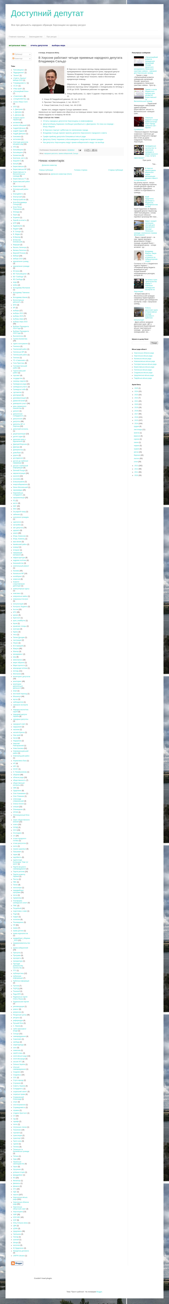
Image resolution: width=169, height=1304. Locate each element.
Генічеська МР (18, 352)
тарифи (16, 1121)
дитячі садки (18, 437)
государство (17, 378)
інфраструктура (19, 558)
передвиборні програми (18, 891)
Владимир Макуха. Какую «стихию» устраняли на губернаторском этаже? (151, 256)
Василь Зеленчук (19, 247)
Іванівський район (20, 544)
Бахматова (17, 155)
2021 (137, 401)
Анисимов (17, 137)
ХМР (15, 1214)
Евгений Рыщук (19, 470)
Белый (15, 164)
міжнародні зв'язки (20, 668)
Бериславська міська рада (144, 367)
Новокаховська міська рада (144, 361)
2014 (137, 423)
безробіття (17, 161)
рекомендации (18, 1006)
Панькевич (17, 852)
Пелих (15, 885)
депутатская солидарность (18, 415)
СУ (14, 1116)
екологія (16, 476)
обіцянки (16, 775)
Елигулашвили (18, 482)
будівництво (17, 226)
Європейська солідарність (18, 494)
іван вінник (17, 542)
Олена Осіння (18, 804)
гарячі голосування (20, 344)
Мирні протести (19, 665)
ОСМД (15, 827)
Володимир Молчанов (21, 288)
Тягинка (16, 1147)
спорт (15, 1102)
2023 (137, 395)
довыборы (17, 453)
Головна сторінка (80, 170)
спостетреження (19, 1105)
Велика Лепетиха (19, 250)
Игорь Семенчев (19, 536)
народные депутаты (51, 153)
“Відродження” (18, 73)
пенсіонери (17, 888)
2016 (137, 417)
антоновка (17, 139)
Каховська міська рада (142, 359)
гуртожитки (17, 392)
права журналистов (20, 933)
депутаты (16, 421)
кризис (15, 615)
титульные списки (20, 1127)
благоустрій (17, 197)
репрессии (17, 1012)
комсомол (17, 593)
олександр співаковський (18, 800)
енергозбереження (20, 484)
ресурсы (16, 1018)
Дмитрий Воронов (20, 444)
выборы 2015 (18, 316)
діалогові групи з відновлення (19, 440)
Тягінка (15, 1156)
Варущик (16, 245)
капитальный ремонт (21, 566)
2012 (137, 469)
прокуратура (18, 961)
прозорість (17, 958)
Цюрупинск (17, 1231)
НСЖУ (15, 769)
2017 (137, 414)
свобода (16, 1042)
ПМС (15, 906)
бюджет (16, 229)
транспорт (17, 1138)
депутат (16, 411)
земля (15, 533)
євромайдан (17, 490)
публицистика (18, 973)
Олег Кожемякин (19, 793)
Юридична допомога (21, 1251)
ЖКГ (14, 506)
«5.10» (15, 86)
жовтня (137, 433)
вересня (137, 436)
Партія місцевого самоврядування (19, 868)
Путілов (16, 986)
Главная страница (17, 37)
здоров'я (16, 530)
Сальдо (75, 153)
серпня (137, 439)
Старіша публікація (115, 170)
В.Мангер (16, 237)
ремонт (16, 1009)
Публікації (17, 54)
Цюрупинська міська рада (144, 375)
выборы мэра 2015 (20, 322)
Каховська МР (18, 573)
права (15, 928)
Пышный (16, 991)
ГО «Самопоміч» (19, 360)
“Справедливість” (19, 83)
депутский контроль (20, 429)
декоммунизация (19, 398)
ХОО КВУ (16, 1217)
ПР (14, 925)
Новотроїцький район (21, 756)
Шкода (15, 1242)
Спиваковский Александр (18, 1098)
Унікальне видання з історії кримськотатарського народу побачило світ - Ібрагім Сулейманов (146, 124)
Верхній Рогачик (19, 253)
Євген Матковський (20, 487)
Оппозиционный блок (21, 815)
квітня (136, 452)
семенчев (16, 1050)
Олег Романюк (18, 796)
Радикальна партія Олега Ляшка (20, 998)
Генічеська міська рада (143, 370)
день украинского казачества (19, 407)
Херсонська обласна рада (144, 353)
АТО (14, 147)
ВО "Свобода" (18, 277)
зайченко (16, 514)
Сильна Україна (19, 1064)
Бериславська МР (20, 169)
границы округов (19, 381)
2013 (137, 466)
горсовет (16, 375)
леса (15, 635)
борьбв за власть (19, 220)
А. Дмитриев (18, 109)
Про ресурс (52, 37)
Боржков (16, 217)
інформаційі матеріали (17, 554)
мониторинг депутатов (21, 677)
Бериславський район (21, 182)
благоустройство (19, 199)
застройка (17, 525)
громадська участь (20, 387)
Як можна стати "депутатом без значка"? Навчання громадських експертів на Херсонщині (145, 285)
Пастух (15, 879)
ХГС (14, 1189)
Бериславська (18, 166)
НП (14, 763)
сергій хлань (18, 1053)
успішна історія (19, 1172)
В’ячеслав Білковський (17, 241)
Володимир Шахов (20, 297)
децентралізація (19, 434)
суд (14, 1119)
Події (15, 914)
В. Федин (16, 234)
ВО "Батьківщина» (20, 274)
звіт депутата (18, 528)
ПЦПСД (16, 988)
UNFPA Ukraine (19, 1256)
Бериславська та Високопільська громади (19, 174)
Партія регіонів (18, 872)
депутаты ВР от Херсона (19, 425)
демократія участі (20, 403)
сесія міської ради (20, 1056)
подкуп (15, 917)
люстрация (17, 640)
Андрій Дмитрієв (19, 134)
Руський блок (18, 1023)
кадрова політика (19, 560)
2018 (137, 411)
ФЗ (14, 1178)
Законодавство (35, 37)
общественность (19, 780)
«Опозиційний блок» (21, 91)
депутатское (17, 419)
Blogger (99, 1292)
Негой (15, 738)
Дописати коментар (49, 165)
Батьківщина (18, 152)
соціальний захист (20, 1092)
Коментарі (17, 59)
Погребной (17, 908)
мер (14, 657)
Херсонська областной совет (19, 1208)
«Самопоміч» (18, 96)
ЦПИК (15, 1228)
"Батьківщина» (18, 70)
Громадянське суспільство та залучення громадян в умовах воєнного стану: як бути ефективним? (146, 152)
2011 (137, 472)
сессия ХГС (17, 1062)
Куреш (15, 632)
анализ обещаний (20, 125)
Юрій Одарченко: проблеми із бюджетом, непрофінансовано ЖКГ (151, 202)
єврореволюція (19, 498)
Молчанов (17, 674)
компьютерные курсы (21, 589)
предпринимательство (21, 943)
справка (16, 1110)
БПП (14, 223)
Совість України (19, 1086)
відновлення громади (21, 266)
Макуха (16, 649)
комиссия (16, 579)
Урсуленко (17, 1169)
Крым (15, 623)
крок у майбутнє (19, 621)
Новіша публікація (46, 170)
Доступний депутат (47, 13)
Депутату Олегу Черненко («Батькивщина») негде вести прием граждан (73, 139)
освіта (15, 824)
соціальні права (19, 1094)
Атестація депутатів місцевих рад (20, 143)
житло (15, 503)
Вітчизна (16, 271)
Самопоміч (17, 1039)
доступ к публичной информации (20, 467)
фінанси (16, 1186)
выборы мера (18, 319)
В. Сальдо (17, 231)
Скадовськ (17, 1075)
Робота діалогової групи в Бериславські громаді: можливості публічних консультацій (146, 314)
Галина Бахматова (20, 339)
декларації (17, 395)
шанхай (16, 1240)
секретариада (18, 1045)
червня (137, 446)
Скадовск (16, 1072)
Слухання (16, 1083)
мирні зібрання (18, 663)
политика (16, 919)
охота (15, 846)
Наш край (16, 735)
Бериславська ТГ (19, 179)
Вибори (16, 256)
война (15, 285)
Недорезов (17, 741)
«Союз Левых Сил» (20, 102)
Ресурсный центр (19, 1015)
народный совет (19, 724)
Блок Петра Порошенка (17, 208)
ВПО (15, 305)
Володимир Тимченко (21, 293)
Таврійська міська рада (143, 378)
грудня (136, 426)
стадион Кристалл (20, 1113)
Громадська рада (19, 384)
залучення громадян (21, 517)
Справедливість (19, 1107)
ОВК (14, 788)
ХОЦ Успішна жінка (20, 1223)
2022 (137, 398)
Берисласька (18, 186)
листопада (138, 430)
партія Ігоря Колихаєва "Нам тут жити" (20, 862)
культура (16, 629)
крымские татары (19, 626)
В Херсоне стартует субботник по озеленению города (65, 130)
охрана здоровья (19, 849)
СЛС (14, 1078)
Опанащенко (18, 809)
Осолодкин (17, 833)
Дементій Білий (19, 401)
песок (15, 895)
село (15, 1048)
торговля (16, 1133)
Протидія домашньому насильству (18, 966)
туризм (15, 1144)
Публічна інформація (21, 981)
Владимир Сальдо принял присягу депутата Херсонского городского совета (75, 133)
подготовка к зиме (20, 911)
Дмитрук (16, 447)
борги (15, 215)
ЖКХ (15, 509)
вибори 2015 (18, 259)
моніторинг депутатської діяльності (18, 686)
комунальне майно (20, 596)
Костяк (15, 609)
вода (15, 282)
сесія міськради (19, 1059)
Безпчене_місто (19, 158)
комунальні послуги (20, 599)
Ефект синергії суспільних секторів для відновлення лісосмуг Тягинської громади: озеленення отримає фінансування (145, 228)
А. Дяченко (17, 115)
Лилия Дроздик (19, 637)
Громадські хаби (19, 389)
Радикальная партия (21, 1002)
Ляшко (15, 643)
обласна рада (18, 777)
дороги (15, 455)
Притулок (16, 953)
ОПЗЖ (15, 812)
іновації (16, 547)
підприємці (17, 898)
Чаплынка (17, 1234)
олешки (16, 807)
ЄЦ (14, 500)
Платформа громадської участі (20, 902)
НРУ (14, 766)
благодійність (18, 194)
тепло (15, 1124)
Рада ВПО (17, 994)
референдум (18, 1020)
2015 (15, 107)
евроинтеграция (19, 473)
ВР (14, 308)
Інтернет (16, 550)
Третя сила (17, 1141)
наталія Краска (18, 732)
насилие (16, 729)
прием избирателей (65, 153)
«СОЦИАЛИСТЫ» (20, 99)
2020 (137, 404)
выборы (16, 311)
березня (137, 455)
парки (15, 855)
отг (14, 836)
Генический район (20, 349)
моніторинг (17, 681)
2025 (137, 388)
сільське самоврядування (19, 1068)
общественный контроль (18, 784)
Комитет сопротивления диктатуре (19, 584)
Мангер (16, 651)
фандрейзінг (18, 1175)
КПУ (14, 612)
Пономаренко (18, 922)
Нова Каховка (18, 748)
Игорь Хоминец (19, 539)
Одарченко (17, 791)
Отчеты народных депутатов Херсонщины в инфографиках (68, 121)
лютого (137, 458)
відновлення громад (20, 261)
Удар (15, 1159)
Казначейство (18, 563)
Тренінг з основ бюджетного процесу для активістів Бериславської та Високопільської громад (145, 95)
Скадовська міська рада (143, 373)
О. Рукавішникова (20, 772)
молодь (16, 671)
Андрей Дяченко (19, 128)
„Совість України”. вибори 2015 (20, 79)
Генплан (16, 358)
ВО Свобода (18, 279)
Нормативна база (19, 761)
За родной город (19, 512)
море (15, 691)
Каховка (16, 571)
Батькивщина (18, 150)
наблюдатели (18, 702)
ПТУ (14, 970)
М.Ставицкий (18, 646)
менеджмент (18, 654)
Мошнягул (17, 696)
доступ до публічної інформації (20, 462)
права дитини (18, 931)
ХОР (14, 1220)
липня (136, 442)
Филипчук (16, 1181)
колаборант (17, 576)
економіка (17, 479)
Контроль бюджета (20, 607)
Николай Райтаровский (18, 744)
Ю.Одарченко (18, 1248)
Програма (17, 955)
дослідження (18, 458)
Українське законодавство (18, 1163)
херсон (15, 1195)
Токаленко (17, 1130)
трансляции (17, 1135)
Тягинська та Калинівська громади (21, 1150)
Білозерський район (20, 189)
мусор (15, 699)
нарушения (17, 727)
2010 (137, 475)
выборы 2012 (18, 313)
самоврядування (19, 1036)
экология (16, 1245)
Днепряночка (18, 450)
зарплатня (17, 522)
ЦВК (14, 1226)
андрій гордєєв (18, 131)
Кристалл (16, 618)
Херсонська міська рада (143, 356)
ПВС (14, 882)
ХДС (14, 1192)
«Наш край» (17, 89)
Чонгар (15, 1237)
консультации (18, 604)
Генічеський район (20, 355)
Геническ (16, 346)
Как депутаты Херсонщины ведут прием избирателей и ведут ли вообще (73, 142)
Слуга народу (18, 1080)
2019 (137, 407)
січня (136, 462)
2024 (137, 391)
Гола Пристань (18, 363)
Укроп (15, 1167)
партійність (17, 857)
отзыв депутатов (19, 843)
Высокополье (18, 336)
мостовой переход (20, 694)
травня (137, 449)
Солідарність (18, 1089)
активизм (16, 123)
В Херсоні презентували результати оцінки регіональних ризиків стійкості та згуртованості (146, 174)
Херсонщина (18, 1212)
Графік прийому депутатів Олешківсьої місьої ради (64, 136)
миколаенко (17, 660)
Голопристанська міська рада (145, 364)
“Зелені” (16, 75)
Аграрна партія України (18, 119)
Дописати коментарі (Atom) (61, 174)
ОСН (15, 830)
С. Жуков (16, 1026)
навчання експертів (20, 705)
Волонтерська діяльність (18, 301)
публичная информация (18, 977)
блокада (16, 212)
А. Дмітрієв (17, 112)
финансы (16, 1183)
